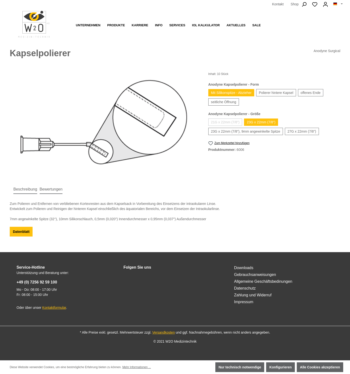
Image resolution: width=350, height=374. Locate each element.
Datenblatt (21, 232)
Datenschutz (245, 288)
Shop (295, 4)
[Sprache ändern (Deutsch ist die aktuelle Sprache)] (338, 4)
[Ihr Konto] (325, 4)
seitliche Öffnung (223, 102)
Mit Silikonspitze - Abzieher (231, 93)
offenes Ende (311, 93)
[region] (104, 124)
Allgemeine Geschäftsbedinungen (263, 281)
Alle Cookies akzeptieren (320, 367)
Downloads (243, 268)
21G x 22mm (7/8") (225, 122)
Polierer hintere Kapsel (276, 93)
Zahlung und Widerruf (252, 295)
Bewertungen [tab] (51, 189)
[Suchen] (304, 4)
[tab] (25, 189)
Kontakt (277, 4)
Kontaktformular (54, 308)
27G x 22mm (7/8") (302, 131)
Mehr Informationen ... (136, 367)
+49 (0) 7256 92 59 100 (37, 282)
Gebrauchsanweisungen (255, 275)
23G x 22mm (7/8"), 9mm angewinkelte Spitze (245, 131)
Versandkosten (163, 332)
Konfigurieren (280, 367)
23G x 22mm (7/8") (261, 122)
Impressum (243, 302)
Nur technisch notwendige (240, 367)
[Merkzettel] (315, 4)
